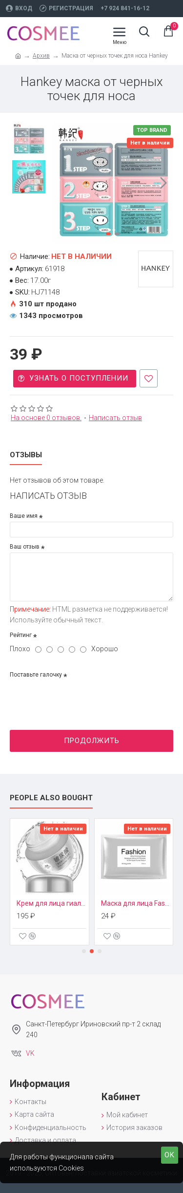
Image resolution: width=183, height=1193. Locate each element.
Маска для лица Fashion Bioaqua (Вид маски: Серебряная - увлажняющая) (136, 903)
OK (169, 1154)
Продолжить (92, 740)
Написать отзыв (115, 418)
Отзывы (26, 454)
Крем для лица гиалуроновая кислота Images (52, 903)
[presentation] (78, 698)
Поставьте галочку (36, 674)
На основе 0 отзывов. (46, 418)
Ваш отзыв (25, 546)
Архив (41, 55)
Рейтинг (21, 635)
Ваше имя (24, 515)
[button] (163, 182)
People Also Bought (51, 797)
